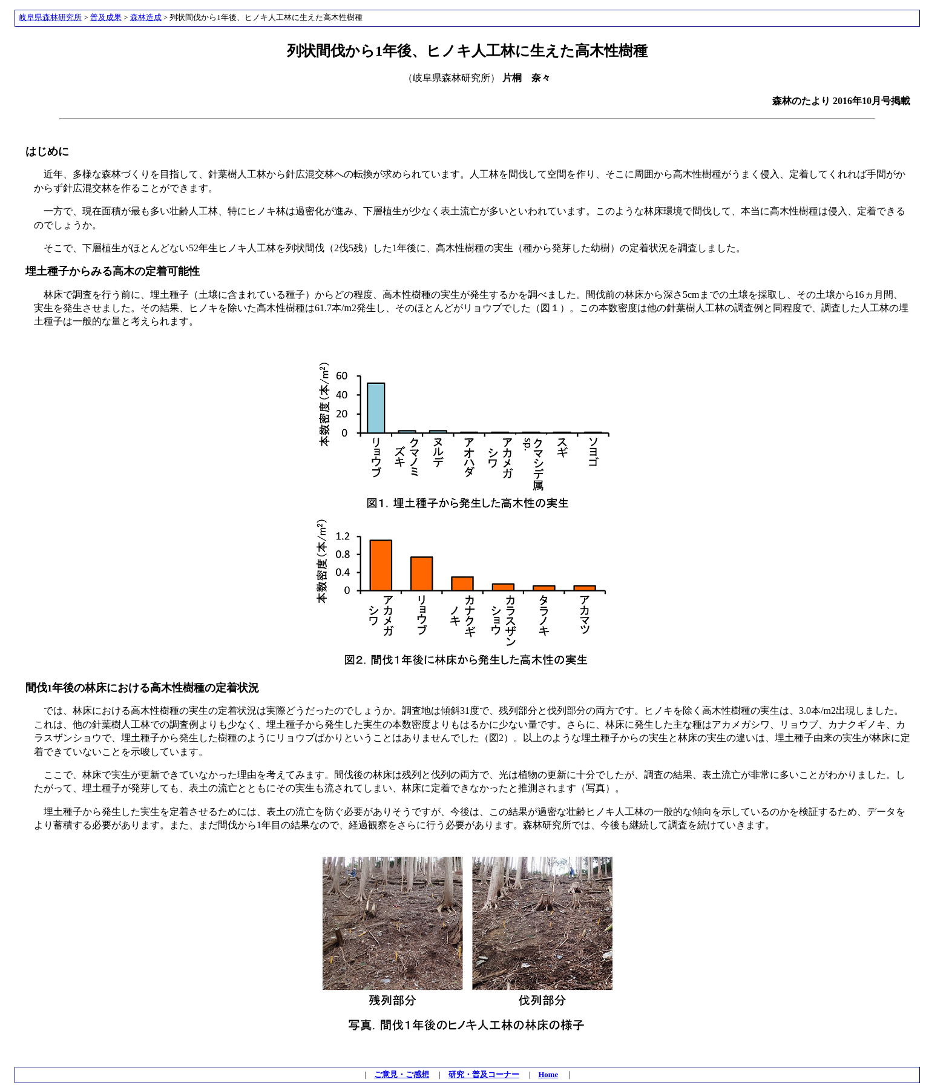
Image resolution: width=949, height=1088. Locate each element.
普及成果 (106, 17)
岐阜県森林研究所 (50, 17)
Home (548, 1074)
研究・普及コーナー (483, 1074)
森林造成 (146, 17)
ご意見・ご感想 (401, 1074)
